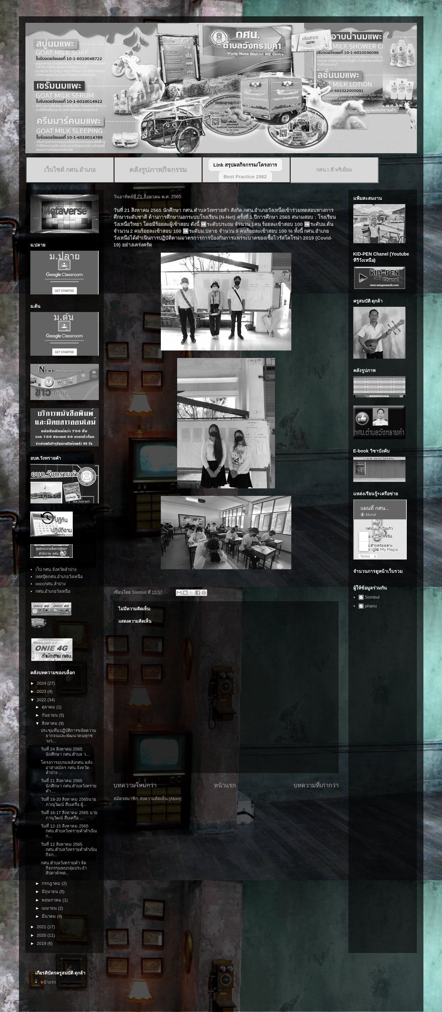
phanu (371, 605)
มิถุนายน (50, 891)
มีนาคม (49, 916)
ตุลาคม (49, 707)
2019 (42, 943)
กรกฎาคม (52, 883)
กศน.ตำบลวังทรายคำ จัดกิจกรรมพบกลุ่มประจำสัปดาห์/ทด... (64, 867)
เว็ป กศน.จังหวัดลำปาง (56, 569)
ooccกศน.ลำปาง (51, 583)
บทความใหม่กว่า (135, 785)
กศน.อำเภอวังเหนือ (53, 591)
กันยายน (50, 715)
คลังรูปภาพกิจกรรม (158, 170)
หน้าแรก (225, 785)
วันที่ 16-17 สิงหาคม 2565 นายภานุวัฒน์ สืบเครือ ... (69, 815)
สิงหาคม (50, 723)
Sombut (372, 597)
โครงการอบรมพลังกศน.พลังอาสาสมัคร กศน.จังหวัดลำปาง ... (66, 767)
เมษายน (50, 908)
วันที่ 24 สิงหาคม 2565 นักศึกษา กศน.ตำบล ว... (65, 752)
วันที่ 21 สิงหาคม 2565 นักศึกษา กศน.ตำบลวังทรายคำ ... (69, 785)
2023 (42, 691)
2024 (42, 683)
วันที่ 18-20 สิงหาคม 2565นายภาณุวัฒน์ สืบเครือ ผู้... (68, 802)
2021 (42, 926)
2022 (42, 699)
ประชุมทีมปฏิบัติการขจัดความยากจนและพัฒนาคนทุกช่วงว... (68, 735)
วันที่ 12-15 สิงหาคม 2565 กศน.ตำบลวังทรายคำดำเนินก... (69, 831)
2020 (42, 935)
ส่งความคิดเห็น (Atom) (161, 798)
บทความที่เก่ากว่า (316, 785)
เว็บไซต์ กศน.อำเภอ (70, 169)
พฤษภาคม (52, 900)
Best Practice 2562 (245, 176)
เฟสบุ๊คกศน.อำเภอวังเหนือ (59, 576)
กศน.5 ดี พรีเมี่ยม (334, 169)
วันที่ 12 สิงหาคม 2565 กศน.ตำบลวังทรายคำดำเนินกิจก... (69, 849)
